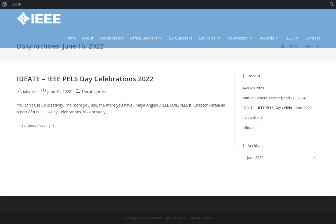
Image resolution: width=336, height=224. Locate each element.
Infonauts (251, 127)
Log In (16, 4)
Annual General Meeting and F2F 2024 (274, 97)
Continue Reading (38, 125)
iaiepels (30, 91)
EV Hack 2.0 (252, 117)
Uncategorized (95, 91)
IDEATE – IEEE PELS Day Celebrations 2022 (85, 78)
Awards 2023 (253, 88)
